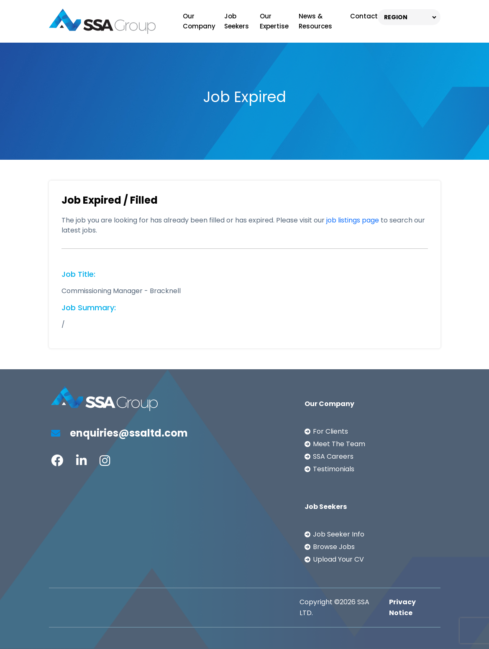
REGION (395, 17)
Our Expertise (274, 21)
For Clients (330, 431)
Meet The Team (339, 444)
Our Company (199, 21)
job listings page (352, 220)
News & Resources (315, 21)
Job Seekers (236, 21)
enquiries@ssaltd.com (119, 433)
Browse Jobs (334, 547)
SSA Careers (333, 456)
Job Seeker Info (338, 534)
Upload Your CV (338, 559)
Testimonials (333, 469)
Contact (364, 16)
